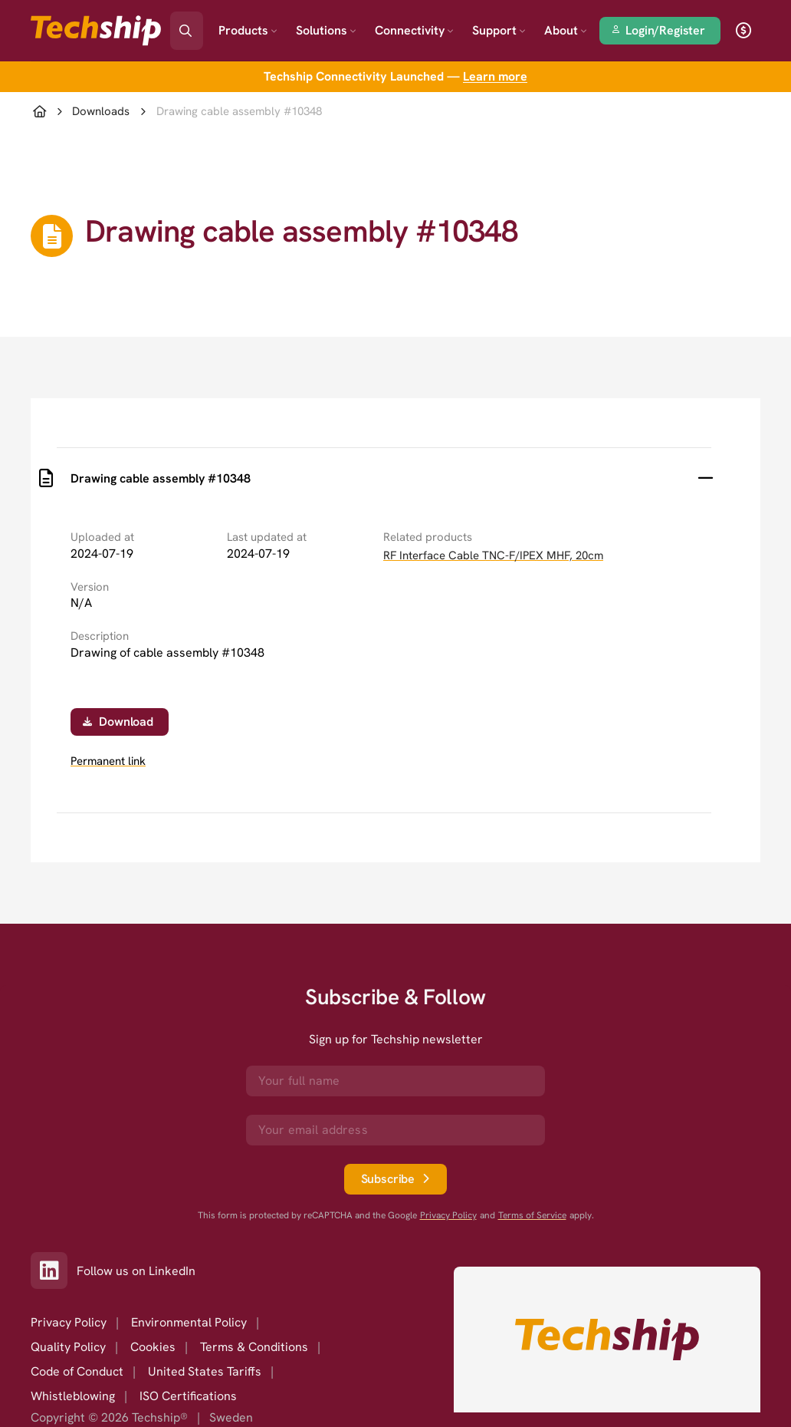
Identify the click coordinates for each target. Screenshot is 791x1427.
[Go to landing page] (96, 30)
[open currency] (743, 30)
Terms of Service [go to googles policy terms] (532, 1215)
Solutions (326, 30)
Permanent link (108, 761)
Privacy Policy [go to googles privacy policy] (448, 1215)
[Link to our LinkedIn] (54, 1270)
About (565, 30)
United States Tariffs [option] (204, 1371)
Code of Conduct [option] (77, 1371)
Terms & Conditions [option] (254, 1347)
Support (499, 30)
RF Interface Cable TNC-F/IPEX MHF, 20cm (493, 555)
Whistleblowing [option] (73, 1396)
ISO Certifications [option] (188, 1396)
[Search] (197, 26)
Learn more (495, 76)
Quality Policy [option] (68, 1347)
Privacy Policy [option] (69, 1322)
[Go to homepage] (607, 1339)
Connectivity (414, 30)
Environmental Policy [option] (189, 1322)
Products (247, 30)
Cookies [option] (153, 1347)
